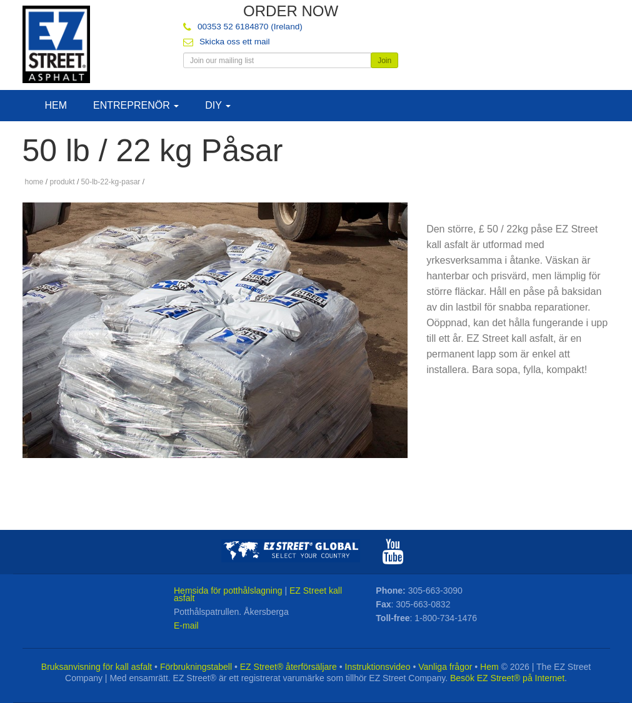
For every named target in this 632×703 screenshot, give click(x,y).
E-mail (186, 626)
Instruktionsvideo (378, 667)
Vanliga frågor (445, 667)
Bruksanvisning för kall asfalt (96, 667)
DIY (218, 105)
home (34, 181)
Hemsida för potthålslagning (228, 591)
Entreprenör (136, 105)
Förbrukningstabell (196, 667)
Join (384, 60)
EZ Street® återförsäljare (288, 667)
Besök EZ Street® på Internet (507, 678)
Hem (56, 105)
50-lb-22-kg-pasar (111, 181)
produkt (62, 181)
